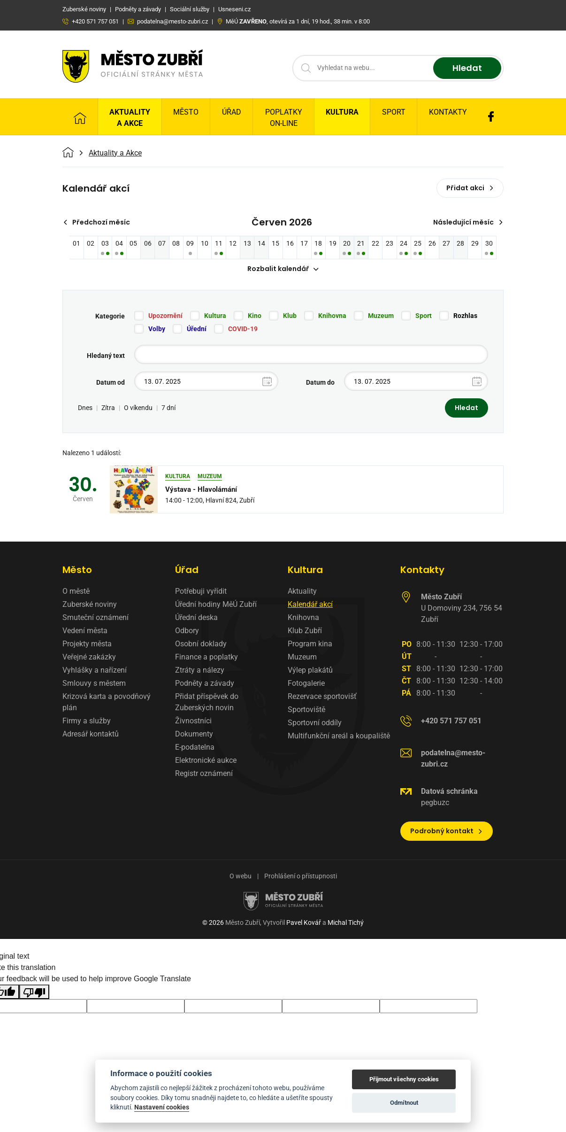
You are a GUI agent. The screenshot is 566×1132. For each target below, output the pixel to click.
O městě (76, 591)
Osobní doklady (201, 644)
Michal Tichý (346, 923)
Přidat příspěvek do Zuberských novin (206, 702)
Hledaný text (106, 356)
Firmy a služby (86, 721)
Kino (254, 316)
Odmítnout (404, 1102)
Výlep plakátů (310, 670)
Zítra (108, 408)
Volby (156, 329)
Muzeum (381, 316)
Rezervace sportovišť (322, 696)
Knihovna (332, 316)
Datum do (320, 383)
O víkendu (138, 408)
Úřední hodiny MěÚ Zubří (216, 604)
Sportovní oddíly (315, 723)
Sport (393, 112)
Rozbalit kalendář (283, 269)
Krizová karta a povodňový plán (106, 702)
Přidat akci (470, 188)
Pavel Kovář (303, 923)
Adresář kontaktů (90, 734)
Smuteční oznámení (95, 617)
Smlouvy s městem (94, 683)
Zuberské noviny (89, 604)
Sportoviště (306, 710)
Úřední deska (196, 617)
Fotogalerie (306, 683)
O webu (240, 876)
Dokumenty (194, 734)
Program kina (310, 644)
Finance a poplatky (206, 657)
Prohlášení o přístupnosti (300, 876)
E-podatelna (194, 747)
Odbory (187, 631)
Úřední (197, 329)
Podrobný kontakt (446, 831)
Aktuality (302, 591)
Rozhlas (465, 316)
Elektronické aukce (206, 760)
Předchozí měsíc (96, 222)
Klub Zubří (305, 631)
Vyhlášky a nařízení (94, 670)
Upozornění (165, 316)
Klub (290, 316)
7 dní (168, 408)
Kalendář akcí (310, 604)
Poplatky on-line (283, 118)
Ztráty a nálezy (199, 670)
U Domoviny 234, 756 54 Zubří (461, 608)
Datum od (110, 383)
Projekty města (87, 644)
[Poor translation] (34, 992)
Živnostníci (193, 721)
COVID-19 (243, 329)
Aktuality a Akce (129, 118)
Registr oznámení (204, 773)
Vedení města (84, 631)
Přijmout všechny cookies (404, 1079)
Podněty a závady (204, 683)
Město (186, 112)
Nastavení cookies (161, 1107)
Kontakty (448, 112)
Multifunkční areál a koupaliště (339, 736)
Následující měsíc (468, 222)
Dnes (85, 408)
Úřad (231, 112)
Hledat (467, 68)
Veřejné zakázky (89, 657)
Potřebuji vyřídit (201, 591)
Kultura (342, 112)
